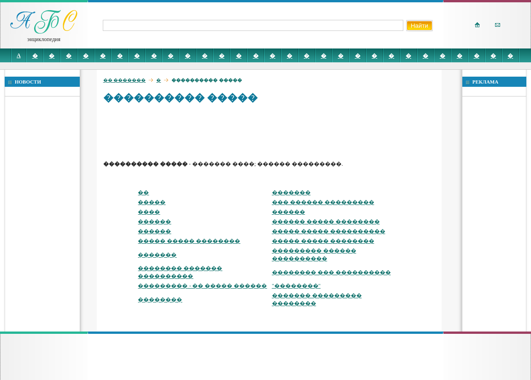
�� (143, 192)
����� (151, 202)
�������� (160, 299)
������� (291, 192)
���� (149, 212)
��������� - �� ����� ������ (202, 286)
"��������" (296, 286)
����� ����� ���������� (328, 231)
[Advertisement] (271, 131)
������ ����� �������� (326, 221)
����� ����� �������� (189, 241)
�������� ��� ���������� (331, 272)
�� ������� (124, 80)
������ (288, 212)
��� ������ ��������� (323, 202)
